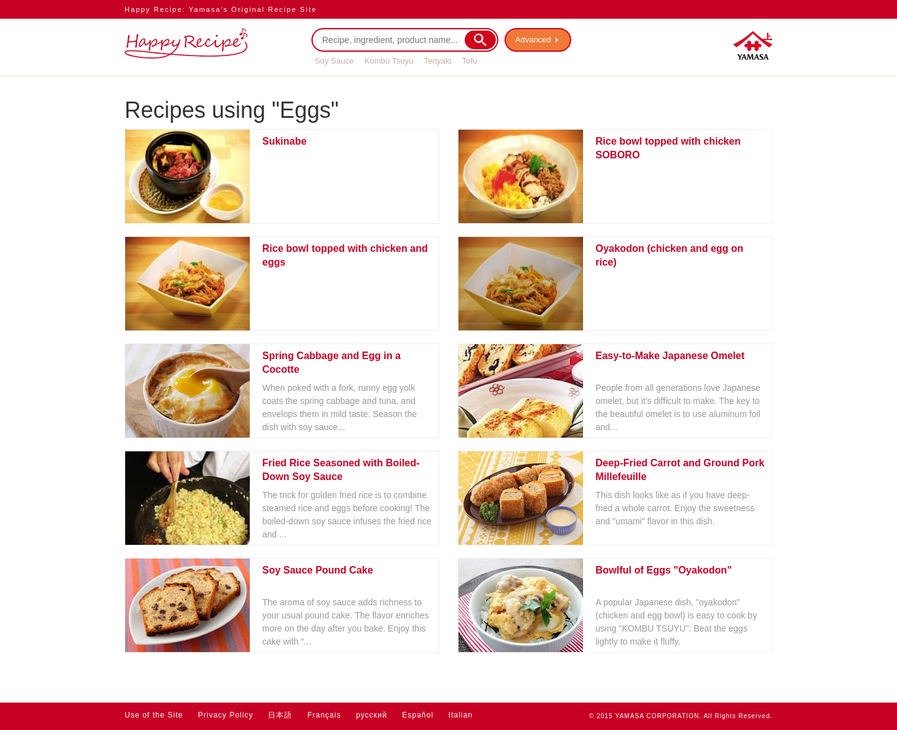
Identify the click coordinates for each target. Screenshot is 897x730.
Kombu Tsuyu (389, 60)
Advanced (533, 39)
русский (371, 715)
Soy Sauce (334, 60)
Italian (460, 715)
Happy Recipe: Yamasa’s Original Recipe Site (221, 9)
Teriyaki (437, 60)
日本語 (280, 715)
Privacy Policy (226, 715)
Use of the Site (154, 715)
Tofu (469, 60)
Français (324, 715)
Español (417, 715)
